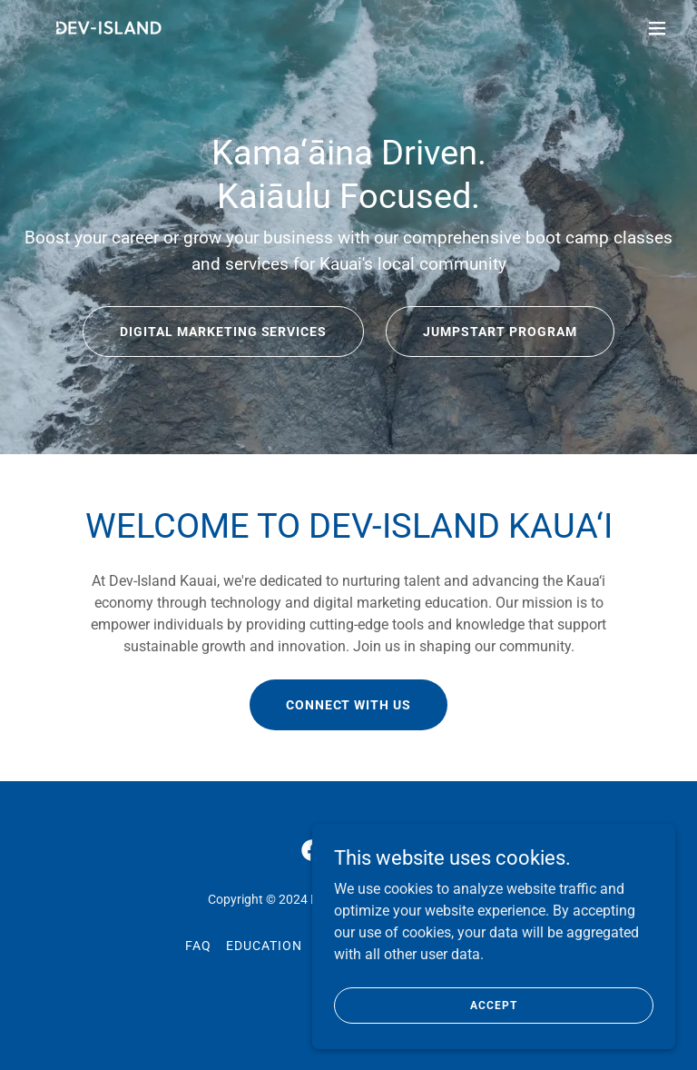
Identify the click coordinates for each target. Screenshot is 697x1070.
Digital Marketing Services (224, 331)
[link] (108, 28)
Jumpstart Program (500, 331)
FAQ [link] (198, 945)
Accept (493, 1004)
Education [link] (264, 945)
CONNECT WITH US (349, 705)
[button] (657, 28)
